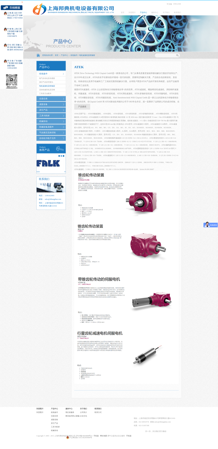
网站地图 (103, 436)
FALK (40, 172)
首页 (122, 12)
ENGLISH (177, 4)
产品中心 (64, 55)
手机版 (96, 436)
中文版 (169, 4)
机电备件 (74, 55)
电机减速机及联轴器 (87, 55)
